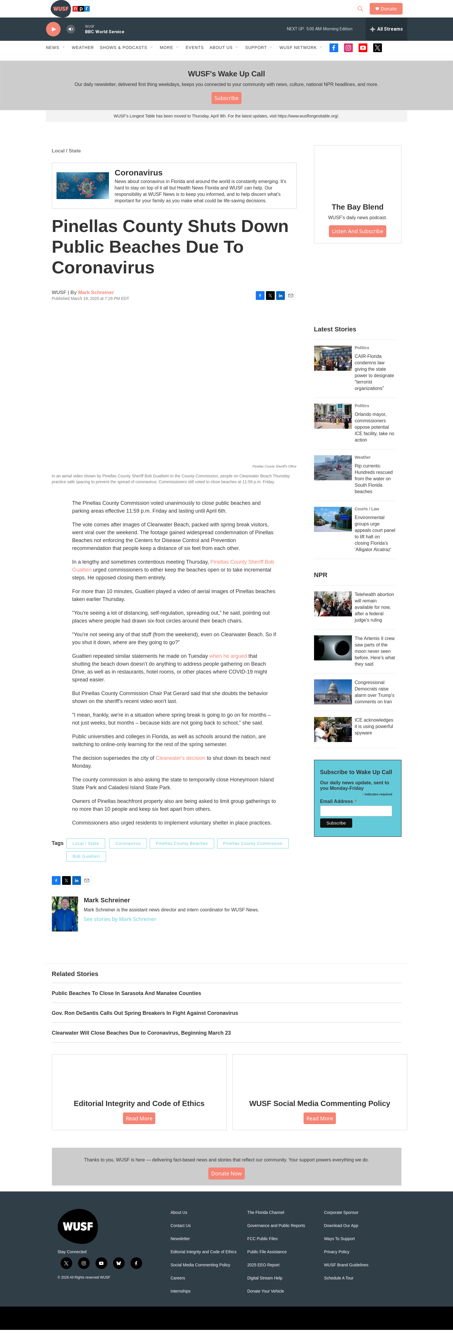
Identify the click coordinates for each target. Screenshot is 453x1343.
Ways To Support (339, 1252)
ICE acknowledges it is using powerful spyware (374, 739)
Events (195, 60)
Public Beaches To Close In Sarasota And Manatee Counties (126, 1006)
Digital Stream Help (265, 1291)
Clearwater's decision (181, 771)
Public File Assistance (267, 1265)
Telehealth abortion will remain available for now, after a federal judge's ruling (374, 620)
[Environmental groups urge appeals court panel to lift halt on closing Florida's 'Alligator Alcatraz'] (333, 532)
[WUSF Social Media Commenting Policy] (320, 1086)
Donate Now (226, 1186)
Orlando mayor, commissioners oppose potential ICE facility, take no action (374, 440)
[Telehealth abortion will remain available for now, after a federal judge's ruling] (333, 617)
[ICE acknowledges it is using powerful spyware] (333, 742)
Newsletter (180, 1252)
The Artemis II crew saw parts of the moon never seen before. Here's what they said (375, 664)
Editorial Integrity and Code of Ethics (139, 1116)
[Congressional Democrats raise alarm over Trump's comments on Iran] (333, 705)
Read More (139, 1131)
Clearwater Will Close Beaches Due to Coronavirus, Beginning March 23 (141, 1046)
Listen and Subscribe (357, 244)
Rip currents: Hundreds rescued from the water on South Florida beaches (374, 492)
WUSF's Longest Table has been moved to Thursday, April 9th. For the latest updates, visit (196, 129)
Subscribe (226, 111)
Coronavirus (139, 185)
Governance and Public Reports (276, 1239)
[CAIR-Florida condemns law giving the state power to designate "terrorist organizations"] (333, 371)
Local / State (66, 164)
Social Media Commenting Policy (200, 1278)
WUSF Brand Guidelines (346, 1278)
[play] (53, 42)
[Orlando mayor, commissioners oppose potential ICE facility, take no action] (333, 429)
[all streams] (386, 42)
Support (256, 60)
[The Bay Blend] (357, 183)
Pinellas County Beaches (182, 856)
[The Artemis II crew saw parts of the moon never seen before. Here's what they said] (333, 661)
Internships (181, 1304)
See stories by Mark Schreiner (120, 932)
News (52, 60)
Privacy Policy (336, 1265)
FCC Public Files (262, 1252)
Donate (392, 15)
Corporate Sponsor (341, 1226)
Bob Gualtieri (86, 869)
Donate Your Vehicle (265, 1304)
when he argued (228, 669)
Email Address (338, 814)
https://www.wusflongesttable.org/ (308, 129)
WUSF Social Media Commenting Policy (319, 1116)
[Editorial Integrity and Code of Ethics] (139, 1086)
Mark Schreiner (96, 305)
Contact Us (181, 1239)
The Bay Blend (358, 220)
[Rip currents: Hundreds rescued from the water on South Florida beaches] (333, 480)
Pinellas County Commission (253, 856)
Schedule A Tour (338, 1291)
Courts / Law (367, 522)
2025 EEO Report (263, 1278)
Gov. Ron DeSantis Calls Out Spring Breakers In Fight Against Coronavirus (145, 1026)
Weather (83, 60)
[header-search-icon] (363, 15)
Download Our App (341, 1239)
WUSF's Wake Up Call (226, 86)
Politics (362, 360)
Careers (178, 1291)
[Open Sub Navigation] (63, 60)
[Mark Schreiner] (65, 927)
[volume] (71, 42)
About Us (179, 1226)
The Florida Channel (265, 1226)
